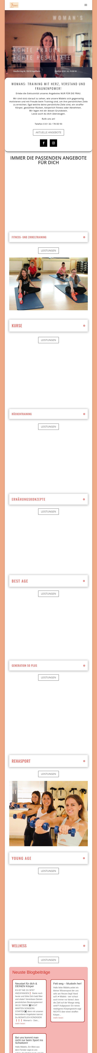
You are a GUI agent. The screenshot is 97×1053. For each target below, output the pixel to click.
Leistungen (48, 250)
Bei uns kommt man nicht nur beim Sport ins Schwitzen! (29, 1040)
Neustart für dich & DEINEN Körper (26, 985)
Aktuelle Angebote (48, 132)
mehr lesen (20, 1023)
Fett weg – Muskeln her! (67, 983)
